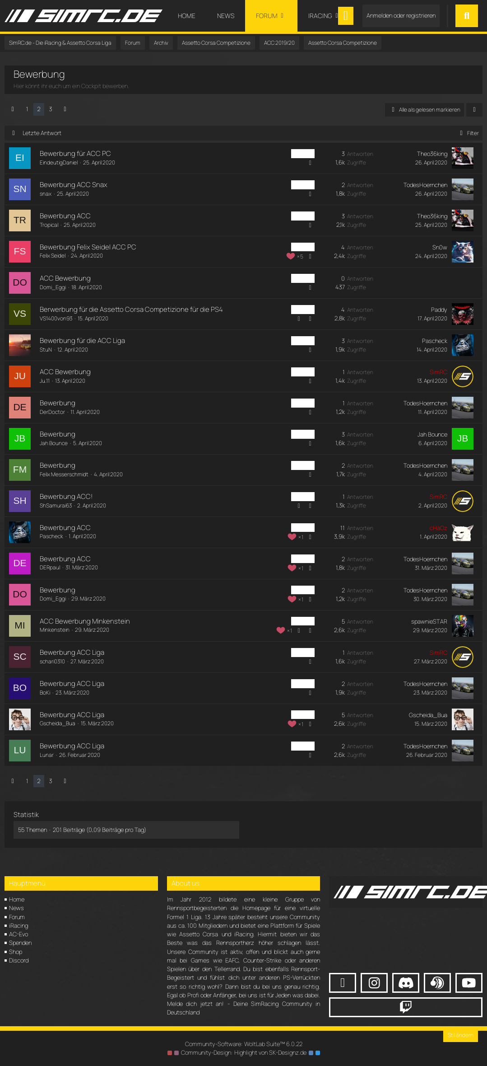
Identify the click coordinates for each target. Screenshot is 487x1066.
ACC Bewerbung (65, 278)
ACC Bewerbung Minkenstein (85, 621)
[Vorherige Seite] (13, 109)
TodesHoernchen (425, 185)
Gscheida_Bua (57, 723)
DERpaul (50, 567)
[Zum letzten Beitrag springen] (462, 158)
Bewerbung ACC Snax (73, 184)
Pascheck (434, 341)
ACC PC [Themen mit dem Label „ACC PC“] (303, 153)
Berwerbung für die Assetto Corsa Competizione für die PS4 (131, 309)
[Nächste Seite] (65, 109)
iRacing (18, 925)
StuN (46, 349)
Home (16, 899)
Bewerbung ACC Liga (72, 652)
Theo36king (432, 154)
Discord (18, 960)
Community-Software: (243, 1044)
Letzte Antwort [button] (42, 133)
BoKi (45, 692)
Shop (15, 952)
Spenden (20, 943)
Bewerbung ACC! (66, 496)
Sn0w (439, 247)
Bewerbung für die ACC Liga (82, 340)
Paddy (439, 309)
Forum (17, 917)
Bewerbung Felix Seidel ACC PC (88, 247)
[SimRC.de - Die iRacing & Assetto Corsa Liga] (83, 16)
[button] (474, 110)
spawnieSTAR (429, 621)
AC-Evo (18, 934)
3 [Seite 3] (50, 109)
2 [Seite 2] (39, 109)
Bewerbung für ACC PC (75, 153)
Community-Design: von (243, 1052)
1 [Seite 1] (27, 109)
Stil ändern (460, 1035)
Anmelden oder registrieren (401, 15)
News (16, 908)
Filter (468, 133)
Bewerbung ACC (65, 216)
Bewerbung (57, 403)
